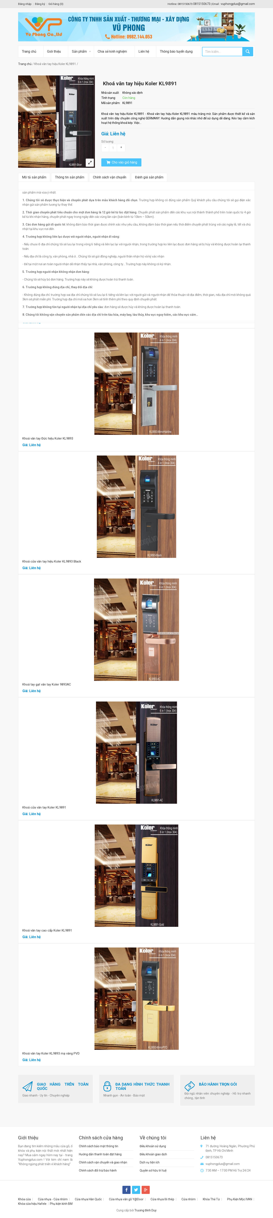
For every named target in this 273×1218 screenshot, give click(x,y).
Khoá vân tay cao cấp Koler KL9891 (47, 930)
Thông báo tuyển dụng (176, 51)
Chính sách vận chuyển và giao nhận (103, 1162)
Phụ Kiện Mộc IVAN (239, 1199)
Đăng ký (40, 4)
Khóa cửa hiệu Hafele (32, 1203)
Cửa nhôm (189, 1199)
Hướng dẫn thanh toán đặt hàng (100, 1154)
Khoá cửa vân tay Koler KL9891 (44, 807)
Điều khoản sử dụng (153, 1146)
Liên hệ (143, 51)
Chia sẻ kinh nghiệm (112, 51)
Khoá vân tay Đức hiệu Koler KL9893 (47, 438)
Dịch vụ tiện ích (150, 1162)
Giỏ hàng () (55, 4)
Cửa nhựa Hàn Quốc (88, 1199)
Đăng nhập (25, 4)
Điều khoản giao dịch (153, 1154)
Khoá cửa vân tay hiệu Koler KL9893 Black (51, 561)
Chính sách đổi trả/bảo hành (98, 1170)
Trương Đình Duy (145, 1210)
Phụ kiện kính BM (61, 1203)
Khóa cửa (24, 1199)
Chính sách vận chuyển (109, 177)
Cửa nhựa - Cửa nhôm (53, 1199)
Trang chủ (29, 51)
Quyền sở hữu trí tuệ (153, 1170)
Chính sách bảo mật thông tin (98, 1146)
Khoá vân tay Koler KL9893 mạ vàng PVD (51, 1053)
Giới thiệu (54, 51)
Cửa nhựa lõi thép (162, 1199)
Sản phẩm (79, 51)
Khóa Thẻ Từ (211, 1199)
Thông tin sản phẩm (69, 177)
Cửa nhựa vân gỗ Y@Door (126, 1199)
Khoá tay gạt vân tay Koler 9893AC (46, 684)
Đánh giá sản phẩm (149, 177)
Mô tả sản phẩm (34, 177)
